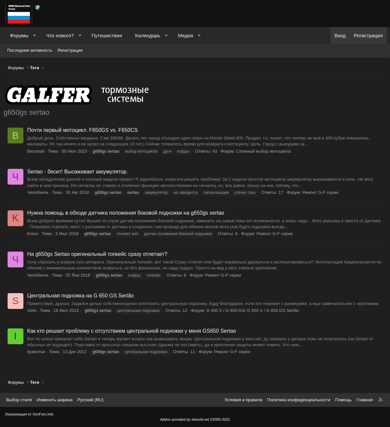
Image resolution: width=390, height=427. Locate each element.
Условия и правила (244, 399)
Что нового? (60, 35)
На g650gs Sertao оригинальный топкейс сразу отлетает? (99, 256)
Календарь (147, 35)
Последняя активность (29, 50)
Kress (34, 235)
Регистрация (70, 50)
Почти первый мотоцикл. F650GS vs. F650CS (84, 132)
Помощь (343, 399)
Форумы (19, 35)
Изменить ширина (54, 399)
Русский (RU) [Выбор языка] (90, 399)
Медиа (185, 35)
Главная (364, 399)
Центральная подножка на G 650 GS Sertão (82, 297)
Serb (33, 311)
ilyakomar (38, 353)
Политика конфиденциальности (298, 399)
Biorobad (37, 152)
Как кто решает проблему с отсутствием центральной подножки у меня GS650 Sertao (133, 332)
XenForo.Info (43, 414)
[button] (34, 35)
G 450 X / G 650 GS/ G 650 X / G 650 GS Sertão (254, 311)
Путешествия (107, 35)
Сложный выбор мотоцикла (264, 152)
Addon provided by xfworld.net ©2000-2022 (195, 419)
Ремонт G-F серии (322, 193)
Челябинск (39, 193)
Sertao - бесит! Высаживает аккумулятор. (79, 173)
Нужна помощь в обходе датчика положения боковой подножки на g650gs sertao (127, 214)
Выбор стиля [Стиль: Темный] (19, 399)
